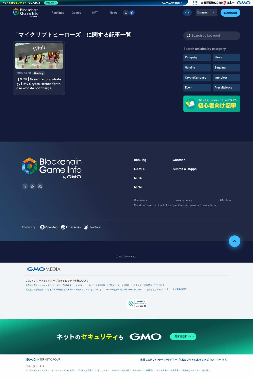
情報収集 (149, 370)
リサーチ (137, 370)
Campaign (192, 57)
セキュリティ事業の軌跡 (176, 289)
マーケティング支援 (120, 370)
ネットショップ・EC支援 (62, 370)
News (218, 57)
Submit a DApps (185, 168)
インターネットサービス (36, 370)
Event (189, 87)
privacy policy (183, 199)
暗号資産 (174, 370)
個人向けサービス (190, 370)
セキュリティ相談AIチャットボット (149, 284)
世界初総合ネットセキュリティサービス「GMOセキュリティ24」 (55, 285)
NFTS (138, 178)
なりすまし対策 (154, 289)
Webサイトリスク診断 (120, 285)
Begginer (221, 67)
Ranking (140, 159)
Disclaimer (141, 199)
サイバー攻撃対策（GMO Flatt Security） (125, 289)
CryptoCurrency (196, 77)
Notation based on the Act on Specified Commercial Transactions (176, 204)
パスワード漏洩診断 (97, 285)
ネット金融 (162, 370)
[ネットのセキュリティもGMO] (30, 3)
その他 (205, 370)
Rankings (58, 12)
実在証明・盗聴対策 (34, 289)
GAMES (140, 168)
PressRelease (224, 87)
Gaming (190, 67)
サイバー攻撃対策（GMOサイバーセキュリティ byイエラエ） (75, 289)
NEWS (139, 187)
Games (76, 12)
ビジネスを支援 (85, 370)
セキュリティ (101, 370)
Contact (179, 159)
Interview (221, 77)
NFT (95, 12)
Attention (225, 199)
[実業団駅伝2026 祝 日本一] (225, 3)
